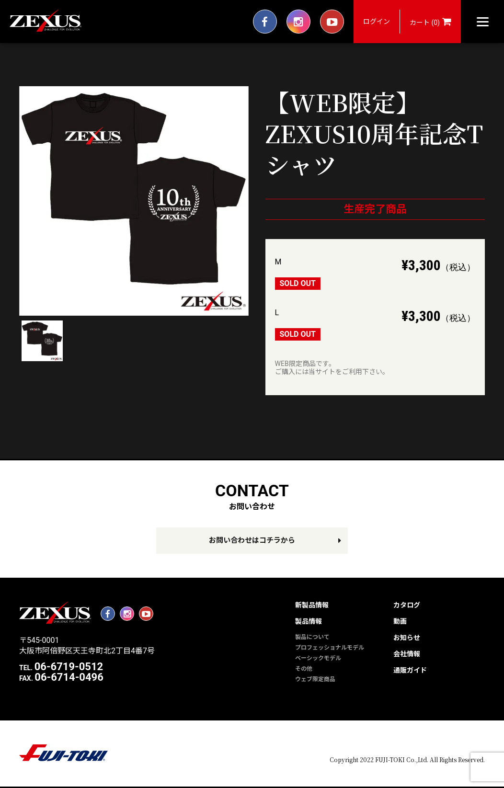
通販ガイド (410, 670)
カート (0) (430, 21)
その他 (303, 668)
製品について (312, 637)
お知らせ (406, 637)
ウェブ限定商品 (315, 679)
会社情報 (406, 654)
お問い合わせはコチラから (252, 540)
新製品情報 (312, 605)
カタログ (406, 605)
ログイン (376, 21)
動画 (400, 621)
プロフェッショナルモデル (329, 647)
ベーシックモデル (318, 658)
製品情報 (308, 621)
